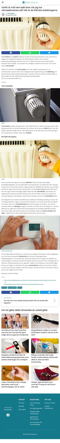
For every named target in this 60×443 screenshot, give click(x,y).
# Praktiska (12, 288)
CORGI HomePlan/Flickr (6, 250)
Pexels (2, 179)
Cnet (4, 82)
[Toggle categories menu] (2, 2)
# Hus (20, 288)
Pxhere (3, 123)
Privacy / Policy (50, 403)
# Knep (4, 288)
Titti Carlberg (10, 13)
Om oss (21, 403)
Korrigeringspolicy (36, 408)
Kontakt (21, 406)
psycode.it (22, 409)
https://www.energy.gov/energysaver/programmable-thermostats (24, 284)
